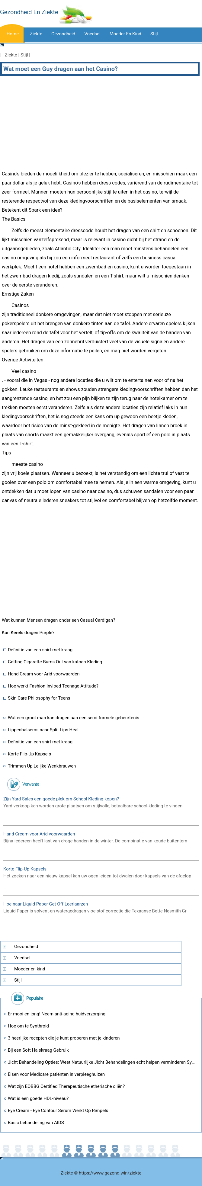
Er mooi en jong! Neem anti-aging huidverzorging (56, 1014)
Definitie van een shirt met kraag (40, 649)
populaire (34, 998)
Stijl (24, 55)
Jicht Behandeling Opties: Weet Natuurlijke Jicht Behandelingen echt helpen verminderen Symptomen (103, 1062)
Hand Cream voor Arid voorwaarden (44, 674)
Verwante (30, 784)
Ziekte (36, 34)
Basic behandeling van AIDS (36, 1122)
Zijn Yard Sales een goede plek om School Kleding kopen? (61, 799)
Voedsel (92, 34)
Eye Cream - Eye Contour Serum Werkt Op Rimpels (58, 1110)
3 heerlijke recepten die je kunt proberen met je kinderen (64, 1038)
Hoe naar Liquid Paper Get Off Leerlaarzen (45, 904)
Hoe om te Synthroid (28, 1026)
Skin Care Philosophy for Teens (39, 698)
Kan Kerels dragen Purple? (29, 632)
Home (13, 34)
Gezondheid (63, 34)
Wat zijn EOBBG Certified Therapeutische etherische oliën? (66, 1086)
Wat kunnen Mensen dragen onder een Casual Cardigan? (59, 620)
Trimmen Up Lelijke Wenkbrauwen (42, 766)
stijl (154, 34)
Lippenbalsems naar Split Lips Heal (43, 729)
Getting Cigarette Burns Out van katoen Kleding (55, 662)
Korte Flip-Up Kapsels (29, 754)
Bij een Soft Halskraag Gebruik (38, 1050)
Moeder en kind (125, 34)
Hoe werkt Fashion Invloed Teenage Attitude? (53, 686)
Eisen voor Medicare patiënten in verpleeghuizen (56, 1074)
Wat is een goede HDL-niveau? (38, 1098)
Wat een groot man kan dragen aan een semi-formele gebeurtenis (73, 717)
